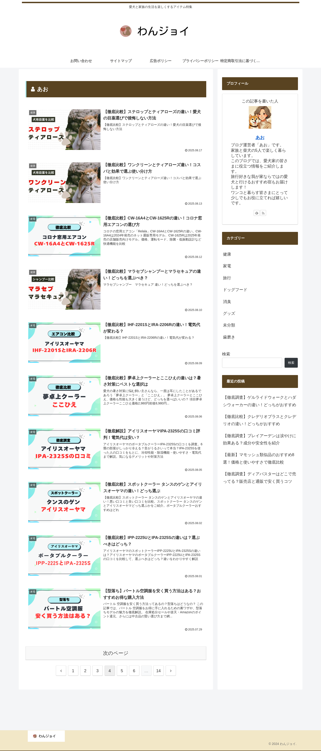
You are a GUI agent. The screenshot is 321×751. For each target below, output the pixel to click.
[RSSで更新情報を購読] (263, 213)
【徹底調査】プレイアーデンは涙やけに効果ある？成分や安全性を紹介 (259, 439)
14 (158, 670)
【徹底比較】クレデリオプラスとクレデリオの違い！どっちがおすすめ (259, 420)
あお (260, 137)
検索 (226, 354)
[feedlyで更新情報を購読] (257, 213)
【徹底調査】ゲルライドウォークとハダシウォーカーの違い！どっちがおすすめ (259, 401)
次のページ (116, 652)
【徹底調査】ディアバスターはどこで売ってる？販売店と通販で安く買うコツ (259, 477)
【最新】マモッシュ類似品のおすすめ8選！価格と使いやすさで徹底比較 (258, 458)
